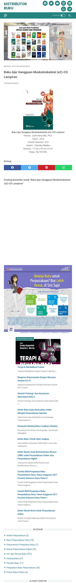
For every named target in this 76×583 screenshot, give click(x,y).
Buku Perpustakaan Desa (20, 540)
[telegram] (69, 9)
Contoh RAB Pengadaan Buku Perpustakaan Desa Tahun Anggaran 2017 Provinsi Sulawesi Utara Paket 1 (37, 494)
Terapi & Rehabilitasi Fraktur (31, 367)
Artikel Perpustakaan (18, 535)
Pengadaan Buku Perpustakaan (23, 567)
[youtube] (57, 3)
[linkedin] (69, 3)
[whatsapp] (63, 9)
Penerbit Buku (15, 563)
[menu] (5, 15)
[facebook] (45, 3)
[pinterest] (46, 167)
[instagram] (63, 3)
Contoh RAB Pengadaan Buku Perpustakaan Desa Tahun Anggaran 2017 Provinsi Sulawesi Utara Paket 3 (37, 474)
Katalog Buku (15, 558)
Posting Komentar (11, 83)
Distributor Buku (15, 6)
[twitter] (51, 3)
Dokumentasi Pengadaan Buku (22, 544)
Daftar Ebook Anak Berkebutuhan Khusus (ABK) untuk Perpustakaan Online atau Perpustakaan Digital (37, 455)
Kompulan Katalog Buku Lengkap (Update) (38, 426)
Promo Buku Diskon (17, 572)
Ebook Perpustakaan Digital (21, 549)
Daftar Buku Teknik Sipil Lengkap (33, 439)
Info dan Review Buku (19, 554)
